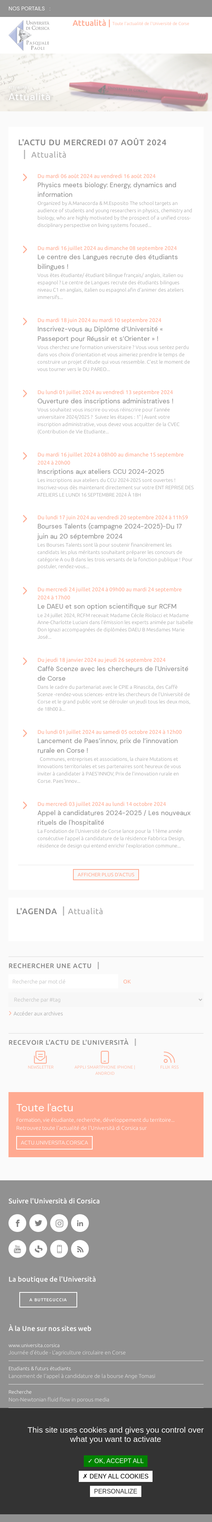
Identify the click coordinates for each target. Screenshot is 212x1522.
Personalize (115, 1491)
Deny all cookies (115, 1476)
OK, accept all (116, 1461)
